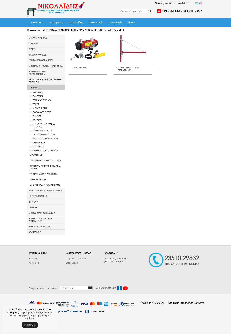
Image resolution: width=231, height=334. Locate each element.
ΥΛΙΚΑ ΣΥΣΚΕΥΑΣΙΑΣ (39, 226)
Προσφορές (56, 22)
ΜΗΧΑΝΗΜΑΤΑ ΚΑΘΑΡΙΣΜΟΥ (45, 185)
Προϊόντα (35, 22)
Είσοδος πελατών (164, 3)
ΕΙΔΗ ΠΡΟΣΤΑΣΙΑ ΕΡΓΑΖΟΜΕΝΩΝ (37, 72)
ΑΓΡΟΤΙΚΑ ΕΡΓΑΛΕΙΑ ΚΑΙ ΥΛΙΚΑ (45, 190)
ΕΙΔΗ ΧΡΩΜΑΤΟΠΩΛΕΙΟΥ (42, 213)
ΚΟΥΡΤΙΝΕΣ (35, 232)
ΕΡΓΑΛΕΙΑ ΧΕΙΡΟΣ (38, 38)
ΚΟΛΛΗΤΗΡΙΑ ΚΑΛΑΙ (42, 130)
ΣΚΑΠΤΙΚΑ (37, 96)
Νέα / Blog (34, 263)
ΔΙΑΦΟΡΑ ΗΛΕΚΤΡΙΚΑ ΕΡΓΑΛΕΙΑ (43, 125)
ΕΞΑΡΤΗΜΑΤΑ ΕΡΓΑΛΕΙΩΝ (43, 174)
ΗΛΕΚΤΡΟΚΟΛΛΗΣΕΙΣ (43, 134)
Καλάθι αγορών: (182, 10)
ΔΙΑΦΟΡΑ (33, 202)
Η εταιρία (33, 258)
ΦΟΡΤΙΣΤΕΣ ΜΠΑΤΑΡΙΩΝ (45, 138)
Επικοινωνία (96, 22)
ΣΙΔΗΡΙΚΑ (34, 43)
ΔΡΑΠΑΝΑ (37, 92)
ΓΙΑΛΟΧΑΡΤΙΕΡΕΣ (41, 112)
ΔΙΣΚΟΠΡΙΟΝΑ (39, 108)
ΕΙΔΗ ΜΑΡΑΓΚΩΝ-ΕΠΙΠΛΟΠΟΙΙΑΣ (46, 66)
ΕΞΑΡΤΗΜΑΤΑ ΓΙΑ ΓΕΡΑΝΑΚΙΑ (128, 69)
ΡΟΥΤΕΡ (36, 120)
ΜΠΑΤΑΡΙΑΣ (36, 155)
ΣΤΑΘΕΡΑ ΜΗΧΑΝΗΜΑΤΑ (45, 150)
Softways (199, 302)
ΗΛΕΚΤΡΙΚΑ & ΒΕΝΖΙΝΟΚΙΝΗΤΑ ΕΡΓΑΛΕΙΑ (65, 30)
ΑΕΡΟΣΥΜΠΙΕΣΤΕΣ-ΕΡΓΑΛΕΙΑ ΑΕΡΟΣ (45, 167)
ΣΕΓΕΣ (35, 104)
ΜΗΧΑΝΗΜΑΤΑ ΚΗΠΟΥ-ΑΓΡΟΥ (46, 160)
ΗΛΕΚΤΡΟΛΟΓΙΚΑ (38, 196)
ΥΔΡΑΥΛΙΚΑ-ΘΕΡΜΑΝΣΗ (41, 60)
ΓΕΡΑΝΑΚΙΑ (117, 30)
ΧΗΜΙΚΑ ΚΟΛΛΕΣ (37, 55)
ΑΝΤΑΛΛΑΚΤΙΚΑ (38, 179)
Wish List (183, 3)
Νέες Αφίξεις (75, 22)
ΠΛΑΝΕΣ (36, 116)
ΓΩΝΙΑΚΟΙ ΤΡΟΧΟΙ (41, 100)
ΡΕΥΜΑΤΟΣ (100, 30)
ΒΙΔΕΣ (32, 49)
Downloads (115, 22)
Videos (131, 22)
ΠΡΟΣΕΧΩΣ (38, 146)
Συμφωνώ (29, 325)
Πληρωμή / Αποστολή (76, 258)
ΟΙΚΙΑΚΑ (33, 207)
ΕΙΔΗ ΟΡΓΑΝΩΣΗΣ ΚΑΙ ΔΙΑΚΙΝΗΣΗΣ (40, 219)
